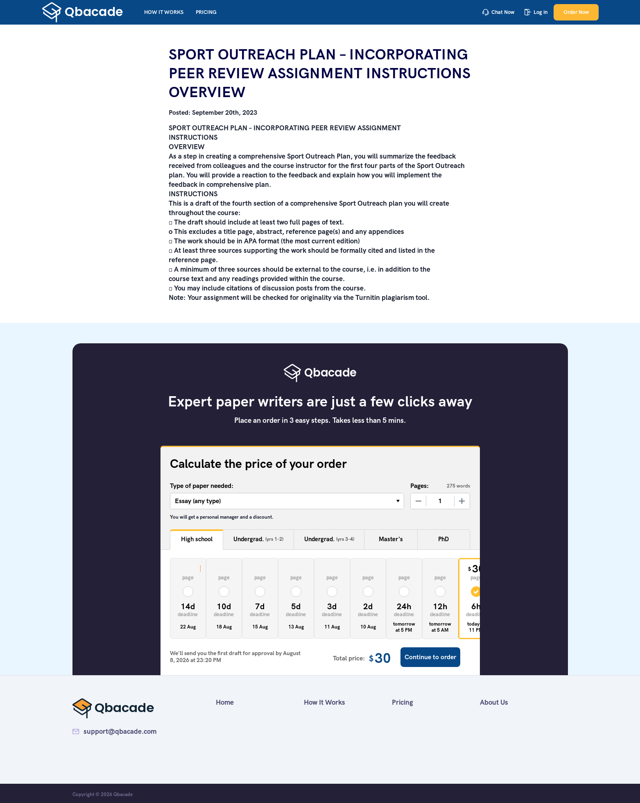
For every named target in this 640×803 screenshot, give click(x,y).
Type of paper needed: (201, 486)
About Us (494, 702)
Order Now (576, 12)
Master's (391, 539)
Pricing (206, 12)
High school (197, 539)
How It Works (163, 12)
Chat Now (498, 12)
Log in (536, 12)
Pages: (419, 486)
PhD (443, 539)
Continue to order (430, 657)
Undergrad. (258, 539)
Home (225, 702)
